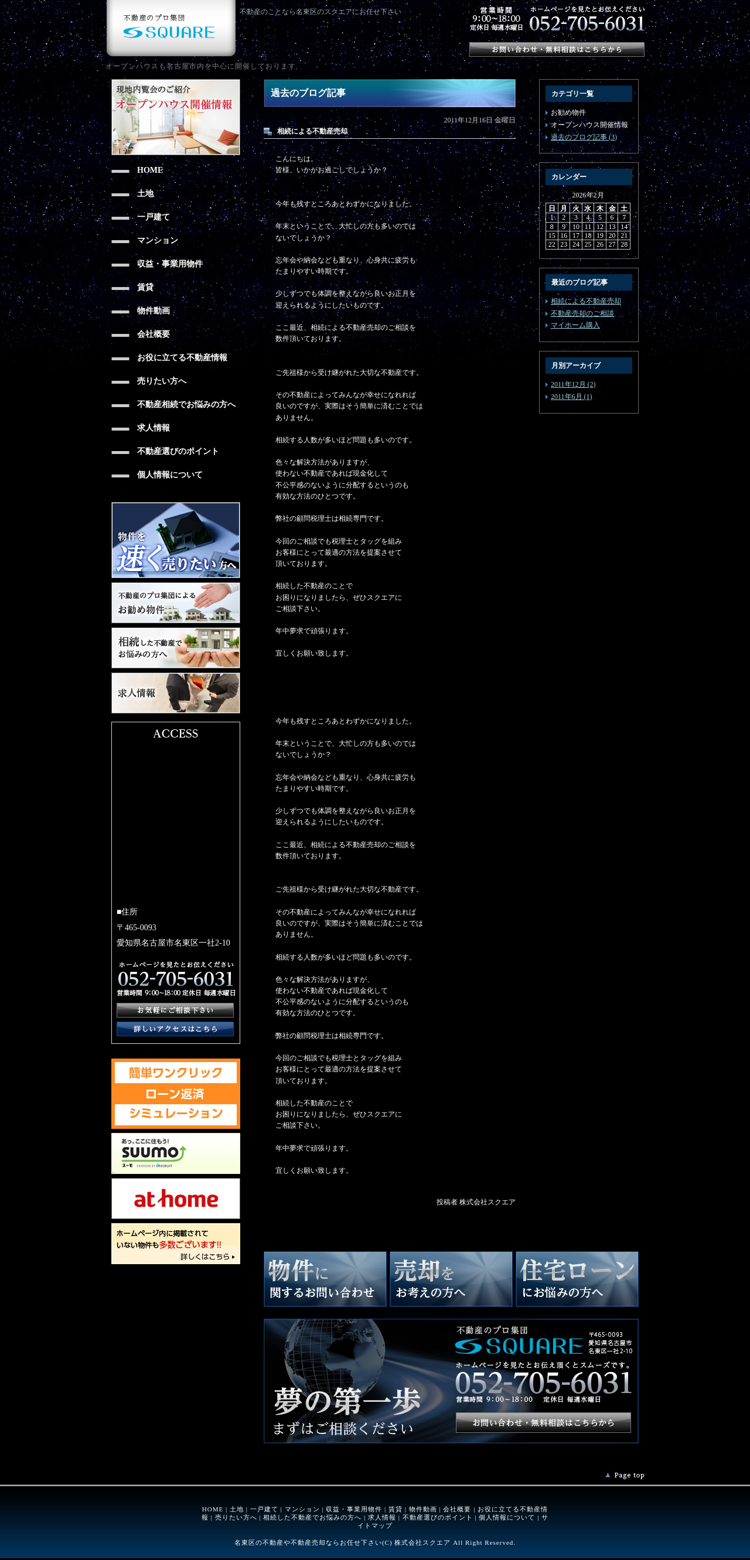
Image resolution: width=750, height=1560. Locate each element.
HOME (212, 1509)
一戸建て (264, 1509)
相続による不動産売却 (586, 301)
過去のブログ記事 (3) (584, 137)
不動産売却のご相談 (582, 313)
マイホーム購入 (575, 325)
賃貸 (395, 1509)
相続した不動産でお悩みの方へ (312, 1517)
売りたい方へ (236, 1517)
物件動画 (423, 1509)
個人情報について (507, 1517)
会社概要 (457, 1509)
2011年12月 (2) (573, 384)
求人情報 (382, 1517)
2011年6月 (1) (571, 396)
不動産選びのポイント (438, 1517)
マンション (302, 1509)
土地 (237, 1509)
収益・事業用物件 (354, 1509)
